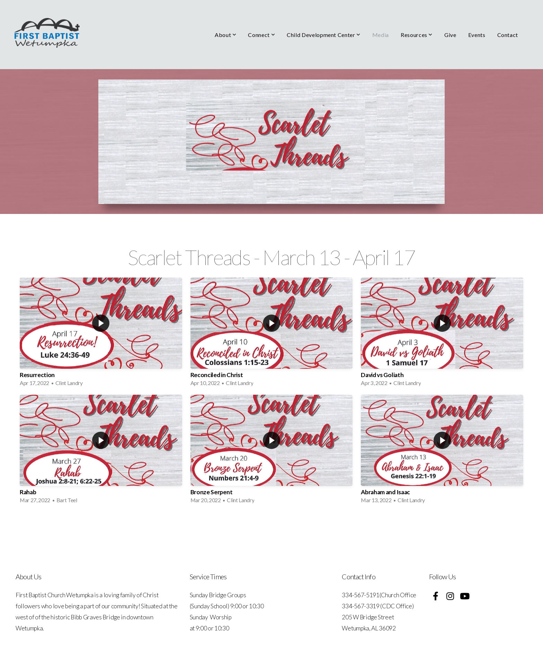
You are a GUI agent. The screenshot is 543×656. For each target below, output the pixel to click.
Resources (417, 34)
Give (450, 34)
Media (380, 34)
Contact (507, 34)
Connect (261, 34)
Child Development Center (323, 34)
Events (477, 34)
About (225, 34)
